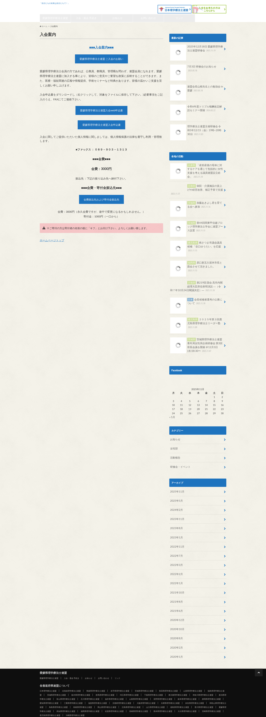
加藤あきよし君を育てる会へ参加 (196, 204)
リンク (179, 18)
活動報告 (174, 451)
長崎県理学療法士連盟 (106, 699)
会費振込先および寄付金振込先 (101, 203)
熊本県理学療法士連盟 (134, 699)
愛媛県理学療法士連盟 (62, 8)
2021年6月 (176, 597)
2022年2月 (176, 562)
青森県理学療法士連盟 (104, 674)
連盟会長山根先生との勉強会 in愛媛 (196, 90)
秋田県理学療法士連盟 (187, 674)
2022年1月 (176, 571)
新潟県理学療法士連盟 (97, 683)
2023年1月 (176, 527)
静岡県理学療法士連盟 (106, 687)
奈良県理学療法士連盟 (114, 691)
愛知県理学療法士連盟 (134, 687)
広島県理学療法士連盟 (70, 695)
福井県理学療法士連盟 (180, 683)
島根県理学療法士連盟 (199, 691)
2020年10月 (176, 614)
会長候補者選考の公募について (196, 299)
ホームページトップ (52, 244)
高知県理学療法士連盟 (208, 695)
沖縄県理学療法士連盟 (61, 703)
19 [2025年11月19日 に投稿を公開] (189, 404)
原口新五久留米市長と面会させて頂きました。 (196, 263)
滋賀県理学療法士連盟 (189, 687)
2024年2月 (176, 501)
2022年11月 (176, 536)
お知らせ (117, 18)
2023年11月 (176, 510)
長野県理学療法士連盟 (51, 687)
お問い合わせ (148, 18)
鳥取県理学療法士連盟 (171, 691)
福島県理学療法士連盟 (59, 679)
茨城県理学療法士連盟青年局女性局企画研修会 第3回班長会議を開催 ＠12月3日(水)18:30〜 (196, 342)
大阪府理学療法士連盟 (59, 691)
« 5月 (172, 412)
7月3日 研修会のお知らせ (192, 70)
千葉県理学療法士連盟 (197, 679)
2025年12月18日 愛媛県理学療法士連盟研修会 (196, 50)
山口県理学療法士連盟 (97, 695)
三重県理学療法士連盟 (161, 687)
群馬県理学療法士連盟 (141, 679)
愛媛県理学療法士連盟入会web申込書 (101, 112)
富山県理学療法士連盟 (125, 683)
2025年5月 (176, 492)
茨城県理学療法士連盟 (86, 679)
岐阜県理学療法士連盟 (78, 687)
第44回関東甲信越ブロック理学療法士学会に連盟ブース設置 (196, 225)
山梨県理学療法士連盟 (208, 683)
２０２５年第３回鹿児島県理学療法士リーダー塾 (196, 320)
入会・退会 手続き (86, 18)
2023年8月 (176, 519)
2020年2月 (176, 632)
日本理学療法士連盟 (50, 674)
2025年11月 (176, 484)
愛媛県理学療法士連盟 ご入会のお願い (101, 60)
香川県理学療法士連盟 (152, 695)
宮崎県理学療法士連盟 (189, 699)
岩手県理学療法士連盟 (131, 674)
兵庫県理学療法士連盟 (86, 691)
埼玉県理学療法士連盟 (169, 679)
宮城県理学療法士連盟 (159, 674)
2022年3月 (176, 553)
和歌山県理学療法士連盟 (142, 691)
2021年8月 (176, 588)
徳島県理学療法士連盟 (125, 695)
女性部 (173, 442)
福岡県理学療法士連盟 (51, 699)
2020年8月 (176, 623)
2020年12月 (176, 606)
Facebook (176, 365)
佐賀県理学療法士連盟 (78, 699)
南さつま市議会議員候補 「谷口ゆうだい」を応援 (196, 245)
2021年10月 (176, 580)
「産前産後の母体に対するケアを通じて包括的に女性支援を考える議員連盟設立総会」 (196, 171)
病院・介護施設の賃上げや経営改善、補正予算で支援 (196, 188)
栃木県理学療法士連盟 (114, 679)
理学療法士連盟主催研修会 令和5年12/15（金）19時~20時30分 (196, 131)
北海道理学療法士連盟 (76, 674)
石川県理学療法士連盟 (152, 683)
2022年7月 (176, 545)
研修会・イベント (179, 459)
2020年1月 (176, 640)
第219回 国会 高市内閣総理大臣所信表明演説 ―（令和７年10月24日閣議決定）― (196, 283)
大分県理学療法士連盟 (161, 699)
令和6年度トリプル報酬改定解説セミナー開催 (196, 109)
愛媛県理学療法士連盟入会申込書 (101, 127)
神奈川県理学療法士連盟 (68, 683)
